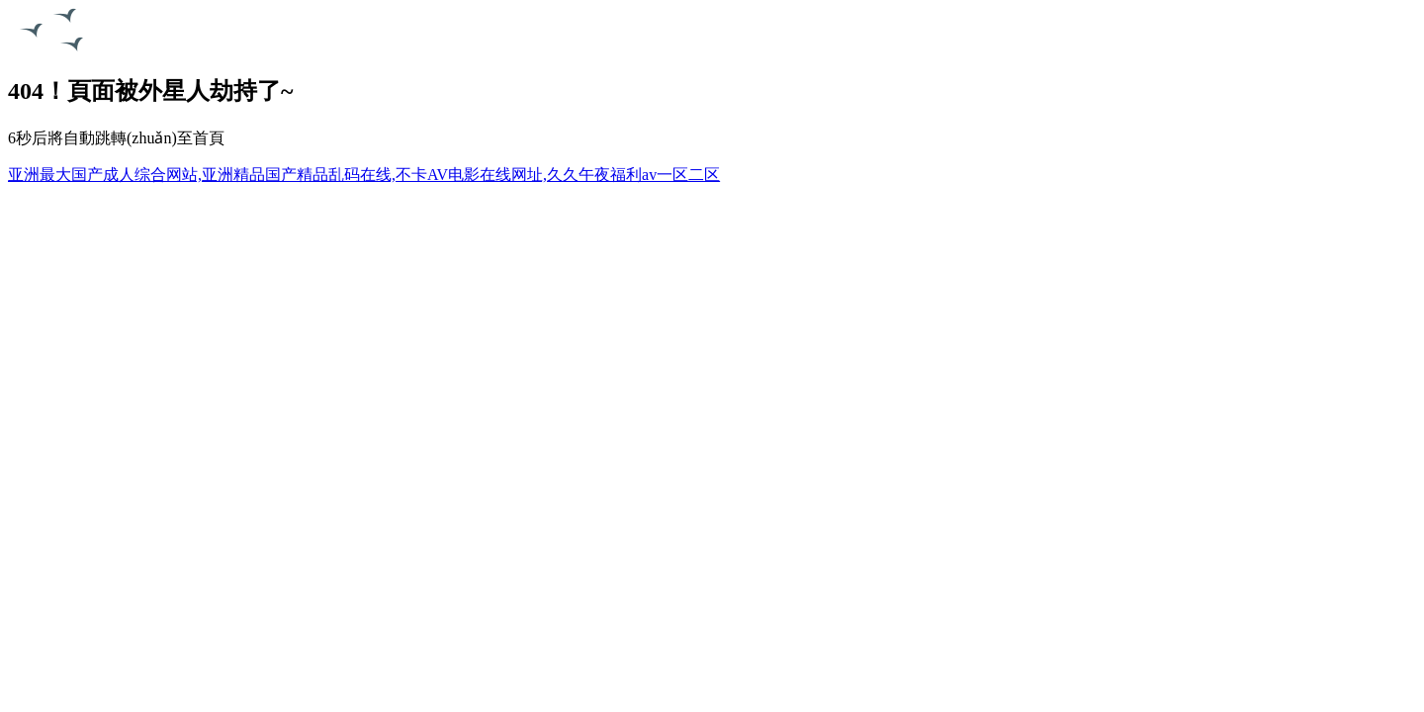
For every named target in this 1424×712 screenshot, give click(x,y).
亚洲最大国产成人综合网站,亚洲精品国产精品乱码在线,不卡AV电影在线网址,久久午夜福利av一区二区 (364, 174)
